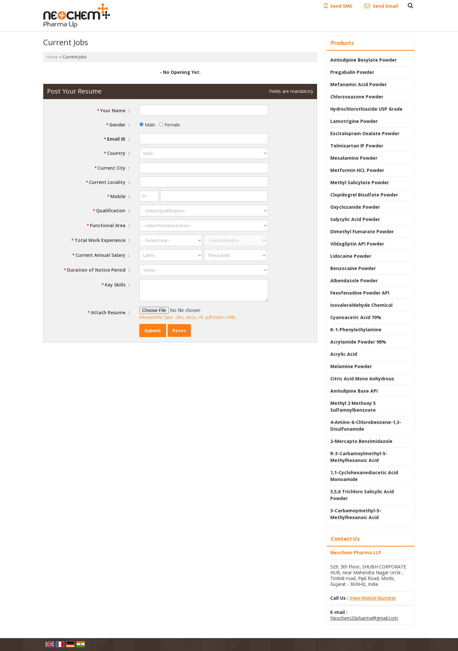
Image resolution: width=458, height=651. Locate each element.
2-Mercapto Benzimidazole (361, 441)
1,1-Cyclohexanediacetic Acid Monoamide (364, 475)
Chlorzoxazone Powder (356, 97)
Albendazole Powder (354, 280)
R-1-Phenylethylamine (356, 329)
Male (147, 125)
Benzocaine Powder (353, 268)
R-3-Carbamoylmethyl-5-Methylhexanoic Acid (358, 456)
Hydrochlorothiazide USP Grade (366, 109)
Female (169, 125)
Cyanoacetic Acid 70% (355, 317)
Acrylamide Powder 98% (358, 342)
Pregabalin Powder (352, 72)
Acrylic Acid (343, 354)
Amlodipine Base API (354, 391)
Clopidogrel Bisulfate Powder (364, 195)
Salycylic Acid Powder (355, 219)
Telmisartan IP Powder (356, 146)
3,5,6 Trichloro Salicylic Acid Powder (362, 494)
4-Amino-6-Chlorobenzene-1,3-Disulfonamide (365, 425)
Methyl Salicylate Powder (359, 182)
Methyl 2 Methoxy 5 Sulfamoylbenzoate (353, 406)
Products (342, 42)
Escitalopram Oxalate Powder (364, 133)
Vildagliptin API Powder (357, 244)
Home (52, 57)
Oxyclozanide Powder (355, 207)
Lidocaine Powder (350, 256)
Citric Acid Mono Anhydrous (362, 379)
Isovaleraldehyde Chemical (361, 305)
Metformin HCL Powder (357, 170)
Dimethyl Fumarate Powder (362, 231)
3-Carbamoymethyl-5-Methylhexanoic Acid (355, 513)
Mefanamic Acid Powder (358, 84)
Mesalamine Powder (353, 158)
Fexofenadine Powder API (359, 293)
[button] (373, 598)
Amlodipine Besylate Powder (363, 60)
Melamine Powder (351, 366)
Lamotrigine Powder (354, 121)
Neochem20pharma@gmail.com (364, 618)
